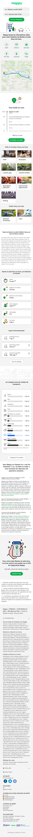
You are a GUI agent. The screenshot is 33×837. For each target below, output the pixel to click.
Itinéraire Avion (14, 629)
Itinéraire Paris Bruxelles (9, 648)
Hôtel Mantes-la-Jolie (8, 656)
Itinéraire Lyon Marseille (21, 649)
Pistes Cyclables (13, 762)
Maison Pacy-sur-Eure (21, 710)
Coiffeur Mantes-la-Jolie (12, 663)
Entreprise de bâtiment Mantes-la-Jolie (12, 660)
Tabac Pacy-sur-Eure (24, 740)
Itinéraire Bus (6, 629)
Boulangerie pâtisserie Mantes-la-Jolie (15, 682)
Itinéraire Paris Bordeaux (9, 637)
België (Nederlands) (9, 798)
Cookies (23, 816)
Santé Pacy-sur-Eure (20, 720)
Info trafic (5, 762)
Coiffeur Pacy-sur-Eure (9, 715)
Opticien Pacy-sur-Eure (21, 738)
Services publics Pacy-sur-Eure (10, 740)
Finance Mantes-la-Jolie (12, 687)
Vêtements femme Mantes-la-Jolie (11, 693)
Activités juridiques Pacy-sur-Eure (14, 731)
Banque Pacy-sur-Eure (11, 726)
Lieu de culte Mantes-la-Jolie (19, 691)
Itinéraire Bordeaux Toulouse (15, 642)
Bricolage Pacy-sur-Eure (17, 757)
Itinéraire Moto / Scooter (21, 627)
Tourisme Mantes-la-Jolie (12, 700)
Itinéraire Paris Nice (16, 641)
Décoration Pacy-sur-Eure (12, 745)
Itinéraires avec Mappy (8, 634)
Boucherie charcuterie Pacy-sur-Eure (17, 734)
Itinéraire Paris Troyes (19, 651)
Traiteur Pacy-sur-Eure (16, 752)
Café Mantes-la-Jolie (22, 689)
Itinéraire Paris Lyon (8, 635)
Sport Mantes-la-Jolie (11, 672)
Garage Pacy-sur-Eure (9, 710)
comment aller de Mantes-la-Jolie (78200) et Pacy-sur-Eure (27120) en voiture (15, 517)
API (4, 787)
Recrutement (6, 807)
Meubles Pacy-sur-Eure (24, 747)
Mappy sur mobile (7, 789)
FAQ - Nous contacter (8, 817)
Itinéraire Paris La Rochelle (21, 646)
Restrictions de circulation (9, 764)
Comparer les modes (16, 457)
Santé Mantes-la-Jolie (24, 668)
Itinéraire (5, 624)
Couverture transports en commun (11, 819)
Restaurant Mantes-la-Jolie (21, 656)
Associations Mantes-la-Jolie (11, 670)
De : (13, 9)
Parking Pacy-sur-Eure (9, 748)
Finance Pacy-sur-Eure (11, 747)
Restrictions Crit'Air (22, 762)
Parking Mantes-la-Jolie (12, 668)
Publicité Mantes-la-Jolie (18, 694)
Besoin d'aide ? (7, 772)
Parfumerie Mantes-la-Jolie (9, 705)
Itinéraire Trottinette (24, 629)
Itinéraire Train (24, 625)
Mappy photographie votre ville (10, 821)
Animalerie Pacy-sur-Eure (9, 755)
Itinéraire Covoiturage (8, 627)
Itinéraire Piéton (13, 624)
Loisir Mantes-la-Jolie (19, 703)
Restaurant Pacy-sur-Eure (23, 708)
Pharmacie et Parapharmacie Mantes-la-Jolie (17, 701)
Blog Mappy (6, 808)
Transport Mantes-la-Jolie (9, 666)
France (5, 795)
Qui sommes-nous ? (7, 805)
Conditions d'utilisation (8, 816)
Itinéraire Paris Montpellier (16, 644)
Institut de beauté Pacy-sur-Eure (22, 736)
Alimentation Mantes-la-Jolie (10, 696)
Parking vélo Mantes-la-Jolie (22, 679)
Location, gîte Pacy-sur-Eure (15, 719)
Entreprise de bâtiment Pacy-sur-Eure (12, 712)
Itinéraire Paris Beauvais (22, 648)
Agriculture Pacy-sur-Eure (10, 741)
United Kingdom (8, 799)
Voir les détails (16, 362)
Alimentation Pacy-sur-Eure (17, 754)
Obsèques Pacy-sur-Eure (14, 717)
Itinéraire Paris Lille (8, 639)
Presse (4, 810)
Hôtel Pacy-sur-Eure (11, 708)
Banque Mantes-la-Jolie (13, 686)
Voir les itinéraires (16, 19)
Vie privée (17, 816)
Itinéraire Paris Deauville (20, 635)
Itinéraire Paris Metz (8, 651)
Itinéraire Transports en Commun (11, 625)
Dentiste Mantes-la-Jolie (12, 675)
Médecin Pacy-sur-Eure (9, 738)
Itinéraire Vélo (21, 624)
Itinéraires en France (20, 634)
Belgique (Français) (8, 796)
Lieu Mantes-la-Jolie (8, 703)
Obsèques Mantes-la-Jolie (18, 665)
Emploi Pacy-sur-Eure (13, 733)
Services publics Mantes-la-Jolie (12, 680)
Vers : (13, 14)
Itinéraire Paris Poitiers (8, 649)
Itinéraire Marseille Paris (22, 637)
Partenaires (10, 810)
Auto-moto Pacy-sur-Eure (23, 714)
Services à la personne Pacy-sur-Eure (12, 750)
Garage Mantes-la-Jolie (8, 658)
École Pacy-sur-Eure (8, 736)
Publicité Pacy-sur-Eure (21, 748)
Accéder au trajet (16, 140)
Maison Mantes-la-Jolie (21, 658)
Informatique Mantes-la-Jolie (13, 677)
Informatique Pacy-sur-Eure (18, 727)
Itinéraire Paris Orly (18, 639)
